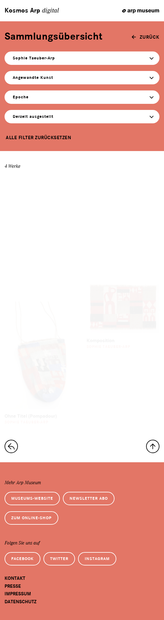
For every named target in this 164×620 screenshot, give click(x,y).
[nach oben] (152, 446)
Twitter (59, 558)
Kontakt (15, 578)
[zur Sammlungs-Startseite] (11, 446)
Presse (13, 586)
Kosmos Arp (32, 10)
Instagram (97, 558)
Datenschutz (20, 601)
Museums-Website (32, 498)
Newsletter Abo (89, 498)
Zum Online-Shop (31, 517)
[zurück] (145, 37)
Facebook (22, 558)
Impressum (18, 594)
